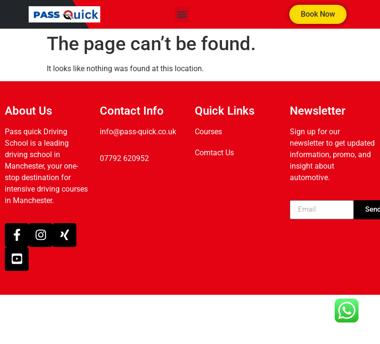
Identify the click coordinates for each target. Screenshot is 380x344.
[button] (182, 14)
